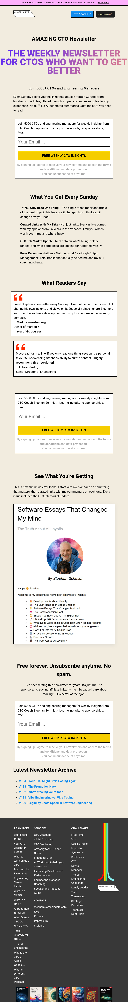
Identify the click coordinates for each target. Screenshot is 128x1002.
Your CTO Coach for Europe (20, 848)
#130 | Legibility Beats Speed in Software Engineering (55, 803)
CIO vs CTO (21, 926)
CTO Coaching (82, 14)
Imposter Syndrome (77, 850)
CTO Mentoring (43, 844)
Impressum (41, 921)
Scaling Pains (79, 843)
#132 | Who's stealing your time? (41, 792)
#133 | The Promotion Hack (37, 786)
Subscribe (103, 2)
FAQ (36, 911)
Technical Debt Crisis (77, 912)
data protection (77, 169)
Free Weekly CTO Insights (64, 156)
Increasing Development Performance (48, 873)
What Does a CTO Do (21, 919)
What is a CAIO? (19, 902)
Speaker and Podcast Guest (47, 890)
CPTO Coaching (43, 839)
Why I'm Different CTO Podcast (19, 975)
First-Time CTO (77, 837)
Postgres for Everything (21, 871)
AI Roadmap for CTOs (21, 910)
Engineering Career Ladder (21, 882)
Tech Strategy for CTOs (21, 935)
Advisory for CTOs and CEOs (47, 851)
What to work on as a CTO (21, 860)
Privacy (38, 916)
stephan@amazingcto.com (50, 907)
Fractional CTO (43, 857)
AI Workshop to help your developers (49, 864)
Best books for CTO (21, 837)
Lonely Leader (79, 887)
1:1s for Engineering (21, 945)
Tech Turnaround (78, 894)
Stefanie (39, 925)
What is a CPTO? (19, 893)
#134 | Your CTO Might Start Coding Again (48, 781)
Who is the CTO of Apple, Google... (20, 959)
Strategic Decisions (77, 903)
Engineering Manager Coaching (47, 882)
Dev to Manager (76, 868)
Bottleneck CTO (77, 859)
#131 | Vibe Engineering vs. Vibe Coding (46, 797)
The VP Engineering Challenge (78, 879)
